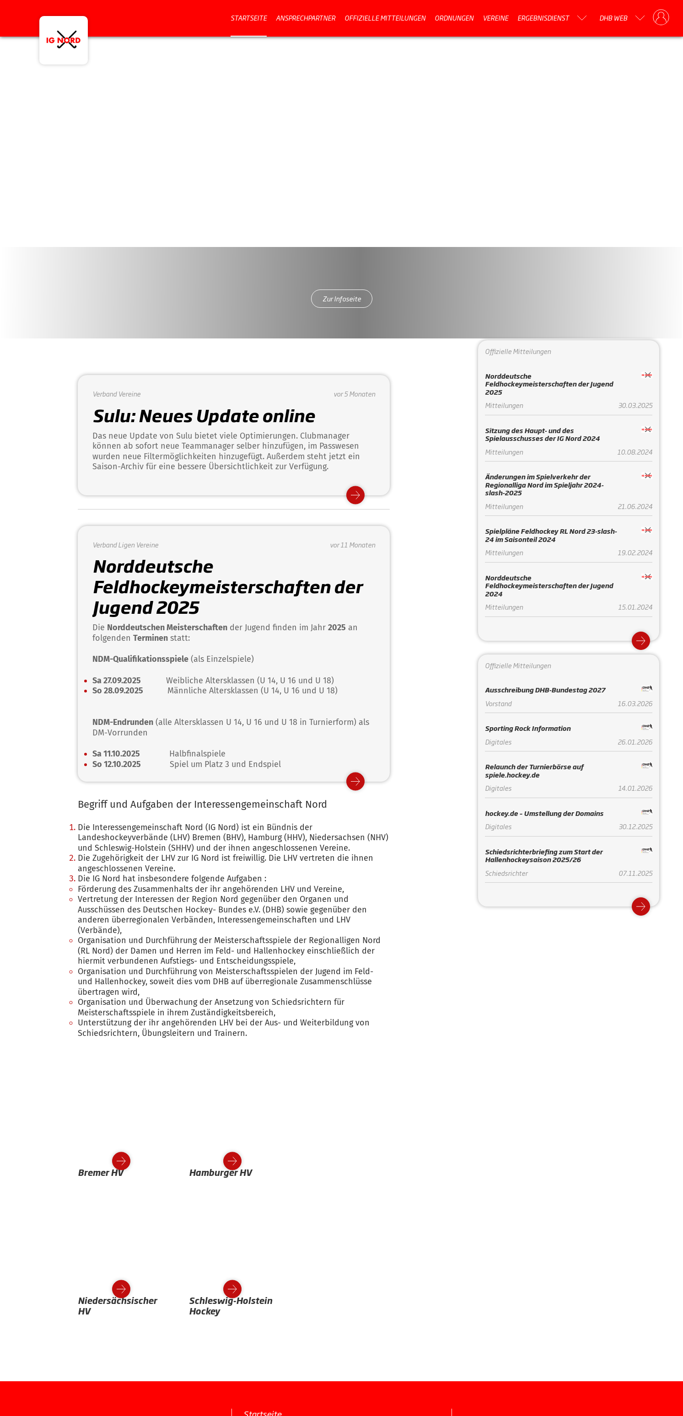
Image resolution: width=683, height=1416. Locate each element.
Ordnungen (454, 18)
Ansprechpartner (305, 18)
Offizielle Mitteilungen (384, 18)
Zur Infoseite (342, 298)
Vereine (495, 18)
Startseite (249, 18)
